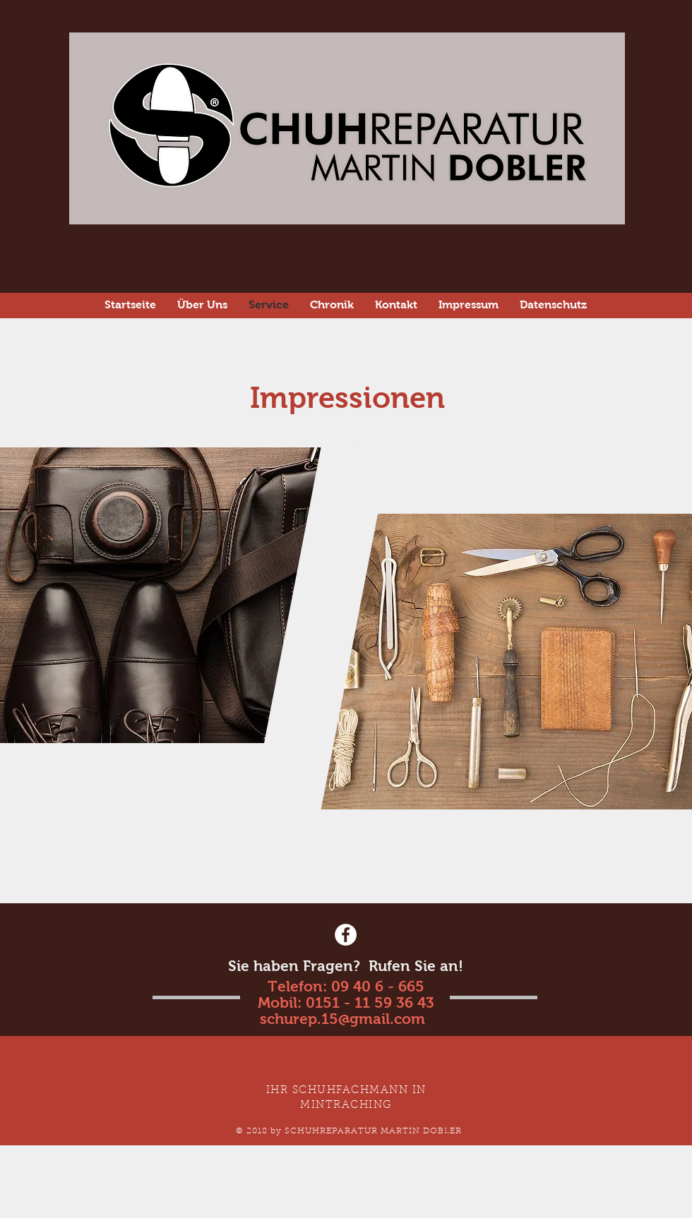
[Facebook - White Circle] (346, 935)
